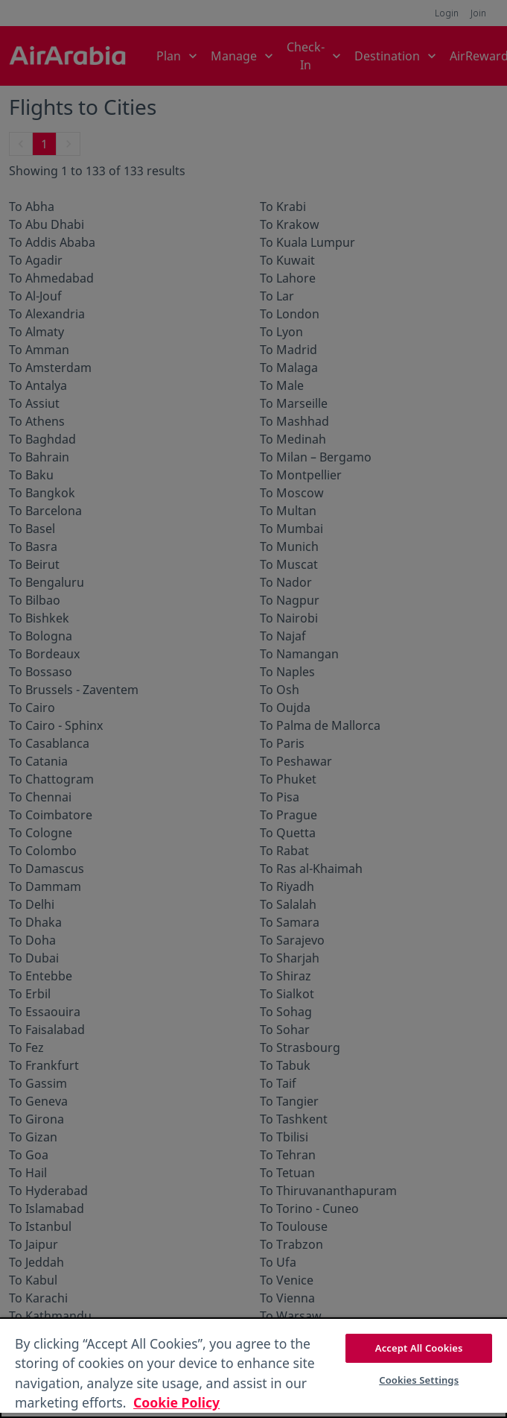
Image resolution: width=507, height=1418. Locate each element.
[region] (253, 1367)
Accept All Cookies (419, 1348)
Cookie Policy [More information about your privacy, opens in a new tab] (176, 1402)
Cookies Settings (419, 1380)
